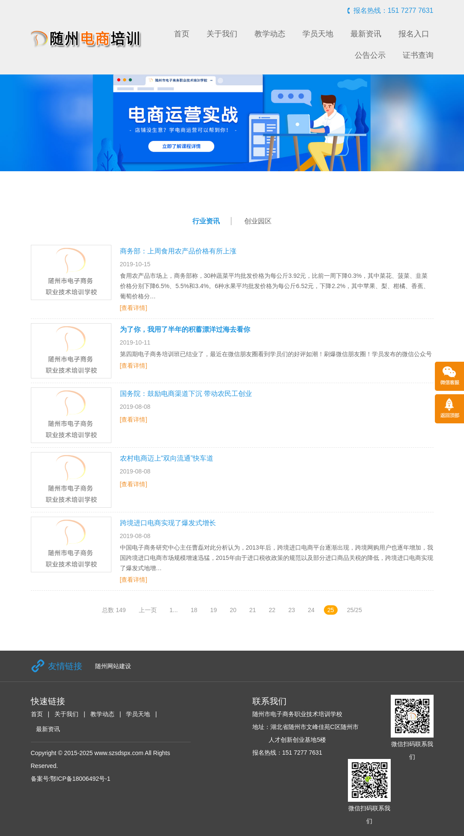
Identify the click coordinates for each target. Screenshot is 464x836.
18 (194, 610)
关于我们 (222, 34)
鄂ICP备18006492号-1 (80, 778)
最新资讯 (365, 34)
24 (311, 610)
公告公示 (370, 55)
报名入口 (413, 34)
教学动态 (269, 34)
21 (252, 610)
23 (291, 610)
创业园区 (258, 221)
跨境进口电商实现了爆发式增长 (168, 523)
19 (213, 610)
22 (272, 610)
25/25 (354, 610)
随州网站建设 (113, 666)
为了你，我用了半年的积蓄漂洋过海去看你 (185, 329)
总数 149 (114, 610)
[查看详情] (133, 307)
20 (233, 610)
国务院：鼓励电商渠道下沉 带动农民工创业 (186, 393)
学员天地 (317, 34)
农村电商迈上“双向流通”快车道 (167, 458)
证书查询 (418, 55)
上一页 (148, 610)
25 (330, 610)
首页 (181, 34)
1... (174, 610)
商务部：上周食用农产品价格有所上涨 (178, 251)
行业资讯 (206, 221)
